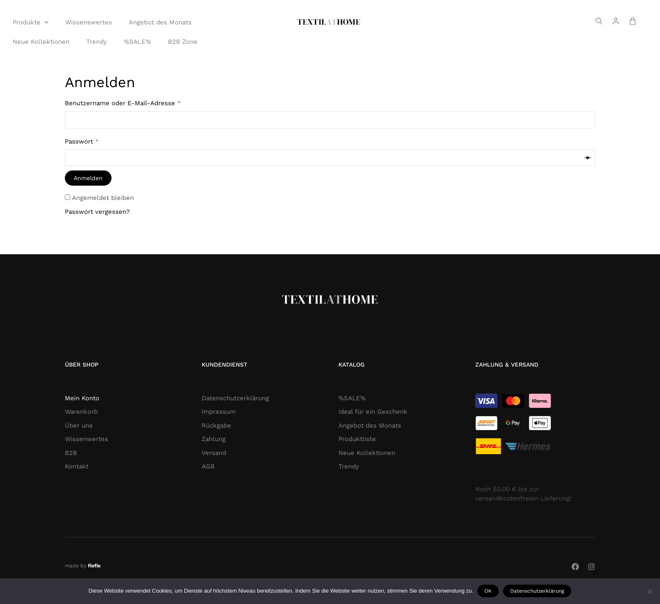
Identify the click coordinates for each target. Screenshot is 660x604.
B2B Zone (182, 41)
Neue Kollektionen (41, 41)
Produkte (30, 22)
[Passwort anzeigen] (588, 158)
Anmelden (88, 178)
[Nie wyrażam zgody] (649, 591)
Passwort (100, 141)
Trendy (96, 41)
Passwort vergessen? (97, 212)
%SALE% (137, 41)
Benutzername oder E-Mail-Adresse (141, 102)
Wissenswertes (88, 22)
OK (488, 591)
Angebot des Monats (160, 22)
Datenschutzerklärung (537, 591)
